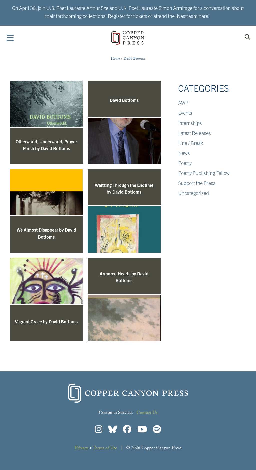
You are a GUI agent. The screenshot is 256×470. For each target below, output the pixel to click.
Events (185, 112)
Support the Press (197, 183)
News (184, 153)
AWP (183, 102)
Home (115, 59)
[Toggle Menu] (10, 38)
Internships (190, 123)
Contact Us (147, 413)
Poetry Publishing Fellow (204, 173)
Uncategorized (193, 193)
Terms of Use (105, 448)
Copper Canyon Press (127, 38)
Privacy (81, 448)
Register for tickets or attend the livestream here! (159, 16)
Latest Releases (194, 133)
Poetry (185, 163)
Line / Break (190, 143)
